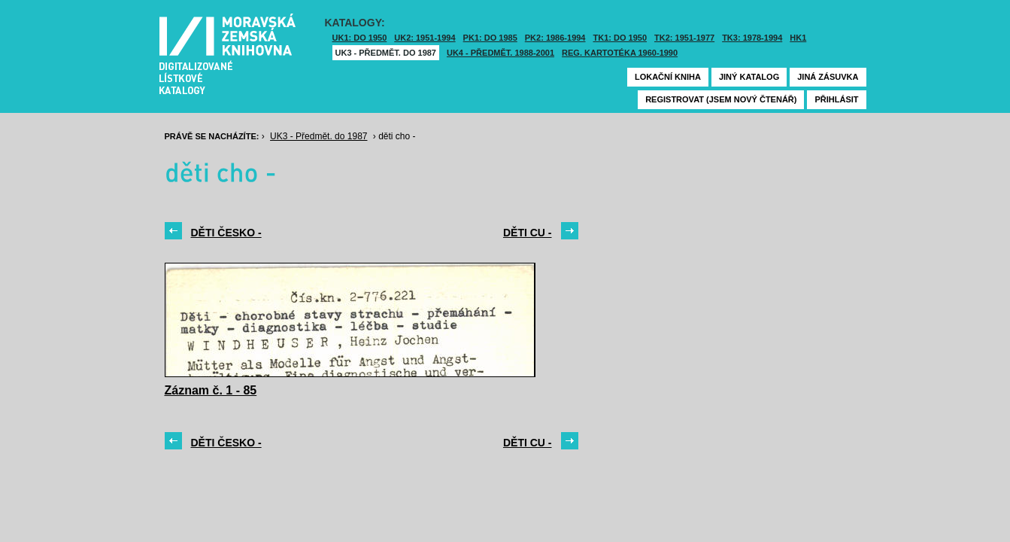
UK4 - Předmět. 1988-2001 (500, 52)
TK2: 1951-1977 (684, 37)
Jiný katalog (749, 76)
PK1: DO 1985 (490, 37)
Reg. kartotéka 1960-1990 (620, 52)
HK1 (798, 37)
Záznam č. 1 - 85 (211, 390)
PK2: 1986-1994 (555, 37)
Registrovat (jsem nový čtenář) (720, 99)
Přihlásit (836, 99)
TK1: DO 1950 (620, 37)
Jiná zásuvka (827, 76)
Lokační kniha (668, 76)
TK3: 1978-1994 (752, 37)
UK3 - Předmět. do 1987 (385, 52)
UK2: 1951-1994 (424, 37)
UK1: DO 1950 (359, 37)
